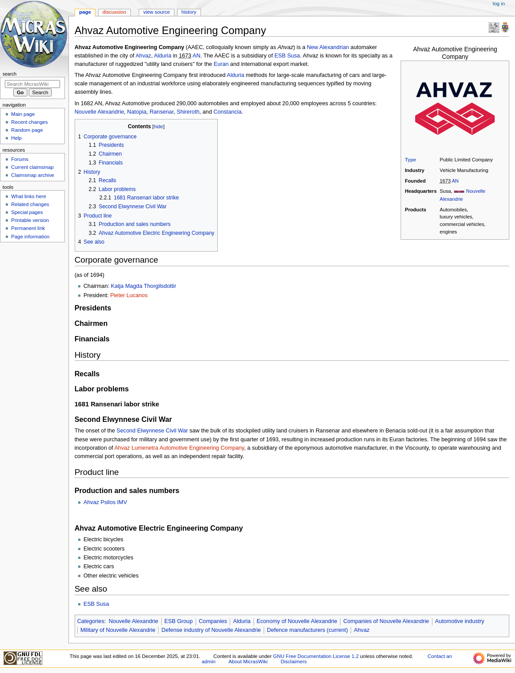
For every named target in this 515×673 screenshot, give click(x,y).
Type (410, 159)
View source (156, 12)
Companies (213, 621)
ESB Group (178, 621)
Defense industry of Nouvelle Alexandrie (211, 630)
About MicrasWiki (248, 661)
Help (16, 138)
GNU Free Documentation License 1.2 (316, 656)
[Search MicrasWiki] (32, 84)
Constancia (227, 112)
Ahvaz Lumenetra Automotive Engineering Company (179, 448)
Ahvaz (143, 56)
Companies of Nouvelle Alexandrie (386, 621)
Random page (27, 130)
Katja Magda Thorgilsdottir (143, 286)
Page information (30, 236)
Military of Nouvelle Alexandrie (117, 630)
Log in (499, 3)
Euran (221, 64)
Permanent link (28, 228)
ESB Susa (287, 56)
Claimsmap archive (32, 175)
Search (10, 73)
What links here (28, 196)
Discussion (114, 12)
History (189, 12)
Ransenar (162, 112)
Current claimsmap (32, 167)
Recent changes (29, 122)
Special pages (27, 212)
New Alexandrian (328, 47)
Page (85, 12)
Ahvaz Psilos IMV (105, 502)
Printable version (30, 220)
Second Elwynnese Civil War (152, 431)
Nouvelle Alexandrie (99, 112)
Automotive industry (459, 621)
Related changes (30, 204)
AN (455, 181)
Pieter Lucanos (129, 295)
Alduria (163, 56)
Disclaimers (293, 661)
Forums (19, 159)
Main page (23, 114)
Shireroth (188, 112)
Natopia (137, 112)
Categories (90, 621)
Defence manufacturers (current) (307, 630)
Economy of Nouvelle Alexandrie (297, 621)
